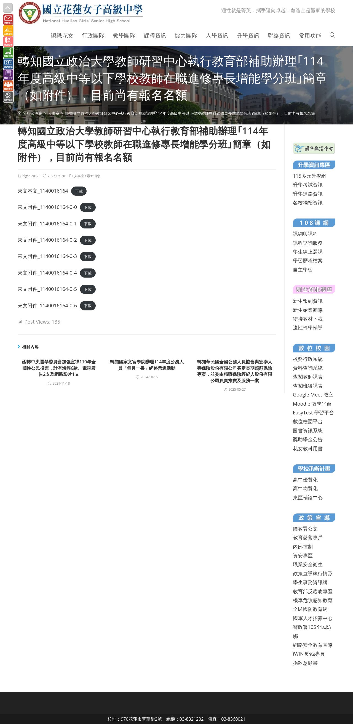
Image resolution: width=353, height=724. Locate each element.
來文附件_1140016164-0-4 (47, 272)
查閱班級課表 (308, 385)
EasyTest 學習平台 (313, 412)
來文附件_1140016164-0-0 (47, 207)
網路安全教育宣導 (313, 645)
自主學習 (303, 269)
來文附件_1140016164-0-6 (47, 305)
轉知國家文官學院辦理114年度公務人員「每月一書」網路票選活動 (147, 365)
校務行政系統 (308, 359)
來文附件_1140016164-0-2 (47, 239)
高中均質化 (305, 488)
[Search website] (332, 35)
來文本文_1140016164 (43, 190)
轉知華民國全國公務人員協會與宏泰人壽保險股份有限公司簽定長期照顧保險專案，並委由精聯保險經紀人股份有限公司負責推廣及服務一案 (234, 371)
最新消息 (93, 176)
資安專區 (303, 555)
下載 (79, 191)
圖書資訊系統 (308, 430)
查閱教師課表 (308, 376)
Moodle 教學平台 (312, 403)
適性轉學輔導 (308, 327)
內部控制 (303, 546)
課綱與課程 (305, 233)
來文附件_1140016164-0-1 (47, 223)
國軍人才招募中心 (313, 618)
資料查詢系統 (308, 367)
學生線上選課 (308, 251)
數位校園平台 (308, 421)
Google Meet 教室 (313, 394)
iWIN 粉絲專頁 (309, 653)
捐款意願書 (305, 662)
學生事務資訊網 (310, 582)
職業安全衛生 (308, 564)
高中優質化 (305, 479)
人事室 (79, 176)
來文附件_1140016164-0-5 (47, 289)
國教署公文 (305, 528)
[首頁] (20, 113)
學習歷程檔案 (308, 260)
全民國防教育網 (310, 609)
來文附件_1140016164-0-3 (47, 256)
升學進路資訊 (308, 193)
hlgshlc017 (30, 176)
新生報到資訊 (308, 300)
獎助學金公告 (308, 439)
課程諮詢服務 (308, 242)
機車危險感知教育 (313, 600)
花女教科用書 (308, 448)
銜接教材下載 (308, 318)
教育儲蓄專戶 (308, 537)
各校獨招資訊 (308, 202)
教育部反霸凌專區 (313, 591)
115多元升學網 (309, 175)
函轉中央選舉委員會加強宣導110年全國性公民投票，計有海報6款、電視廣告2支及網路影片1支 (59, 368)
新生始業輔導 (308, 310)
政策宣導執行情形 (313, 573)
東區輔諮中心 (308, 497)
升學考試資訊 (308, 184)
